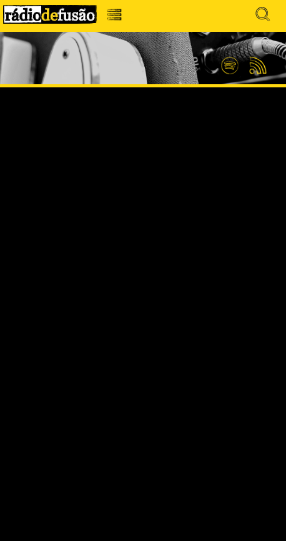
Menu (118, 18)
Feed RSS (255, 66)
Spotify (229, 60)
